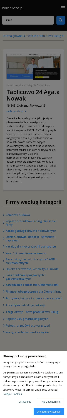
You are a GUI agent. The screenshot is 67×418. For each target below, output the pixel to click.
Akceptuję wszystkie (49, 411)
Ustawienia (25, 401)
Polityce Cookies (12, 394)
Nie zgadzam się (51, 401)
